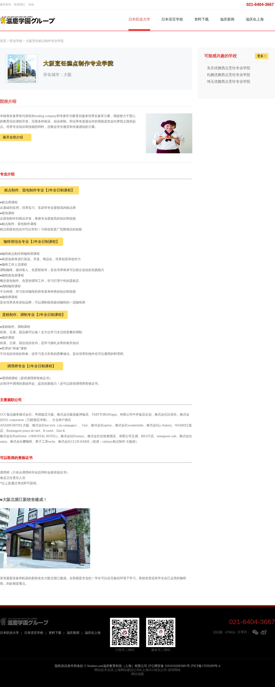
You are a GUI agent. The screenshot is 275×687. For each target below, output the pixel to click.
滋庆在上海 (255, 19)
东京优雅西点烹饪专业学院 (228, 68)
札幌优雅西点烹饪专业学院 (228, 75)
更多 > (261, 56)
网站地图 (137, 674)
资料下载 (201, 19)
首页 (3, 41)
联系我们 (19, 4)
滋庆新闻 (227, 19)
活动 (31, 4)
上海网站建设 (123, 670)
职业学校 (16, 41)
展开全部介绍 (13, 137)
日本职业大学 (139, 19)
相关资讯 (5, 4)
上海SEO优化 (151, 670)
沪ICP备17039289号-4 (205, 666)
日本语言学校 (172, 19)
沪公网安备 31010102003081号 (169, 666)
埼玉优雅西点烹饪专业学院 (228, 81)
